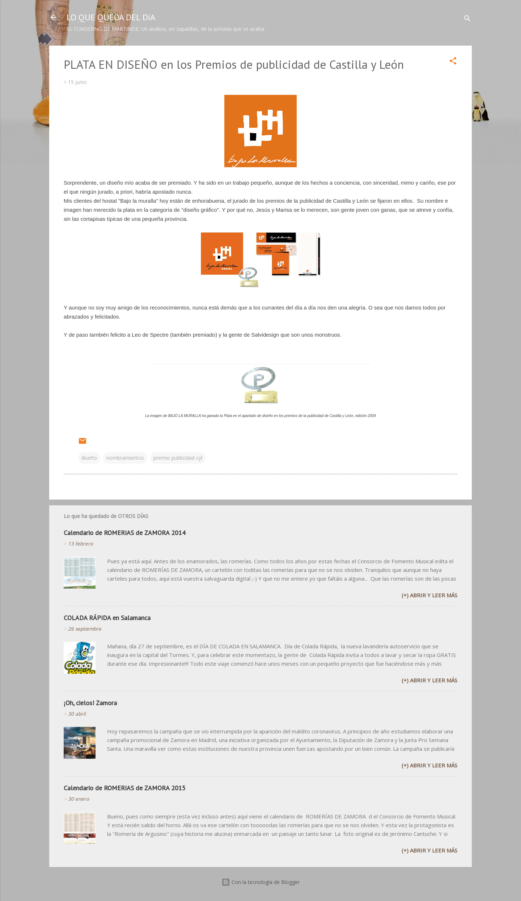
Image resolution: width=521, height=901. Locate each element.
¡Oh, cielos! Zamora (90, 703)
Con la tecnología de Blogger (260, 882)
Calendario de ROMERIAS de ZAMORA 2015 (125, 788)
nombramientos (125, 457)
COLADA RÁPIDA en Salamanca (107, 618)
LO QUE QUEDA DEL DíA (111, 17)
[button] (453, 62)
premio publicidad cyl (177, 457)
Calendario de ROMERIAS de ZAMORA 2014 (125, 533)
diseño (89, 457)
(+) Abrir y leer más (429, 595)
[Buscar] (467, 20)
